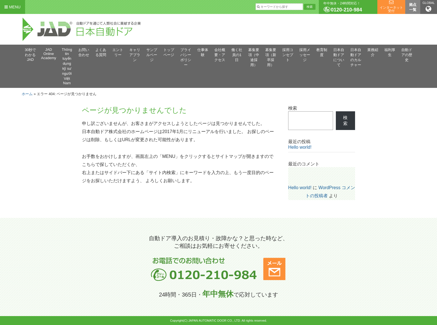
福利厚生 (389, 52)
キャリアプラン (134, 55)
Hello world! (300, 147)
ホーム (27, 94)
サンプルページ (151, 55)
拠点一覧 (412, 7)
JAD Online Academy (48, 53)
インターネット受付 (391, 9)
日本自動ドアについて (338, 57)
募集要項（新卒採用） (270, 57)
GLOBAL (429, 6)
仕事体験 (202, 52)
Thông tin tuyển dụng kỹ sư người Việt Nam (67, 66)
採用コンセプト (287, 55)
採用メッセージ (304, 55)
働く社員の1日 (236, 55)
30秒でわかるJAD (30, 55)
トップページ (168, 52)
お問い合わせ (83, 52)
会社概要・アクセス (219, 55)
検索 (292, 108)
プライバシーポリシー (185, 57)
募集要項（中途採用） (253, 57)
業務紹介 (372, 52)
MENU (12, 7)
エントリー (117, 52)
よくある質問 (100, 52)
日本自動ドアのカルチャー (355, 57)
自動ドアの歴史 (406, 55)
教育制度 (321, 52)
